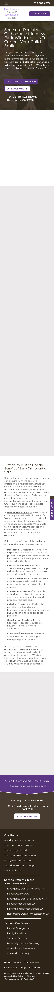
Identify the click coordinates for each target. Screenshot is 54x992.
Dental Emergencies (19, 928)
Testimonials (31, 962)
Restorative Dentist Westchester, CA (28, 913)
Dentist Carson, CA (18, 893)
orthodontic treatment (17, 649)
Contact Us (11, 967)
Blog (23, 967)
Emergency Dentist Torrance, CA (25, 888)
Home (7, 962)
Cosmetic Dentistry (18, 953)
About (17, 962)
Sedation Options (17, 938)
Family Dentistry (16, 933)
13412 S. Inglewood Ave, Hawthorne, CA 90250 (22, 98)
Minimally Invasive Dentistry (23, 943)
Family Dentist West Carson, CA (25, 908)
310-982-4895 (27, 62)
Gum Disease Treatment (21, 948)
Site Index (34, 967)
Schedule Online (40, 14)
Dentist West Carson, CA (21, 903)
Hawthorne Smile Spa (19, 512)
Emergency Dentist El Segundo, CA (27, 898)
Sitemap (31, 976)
